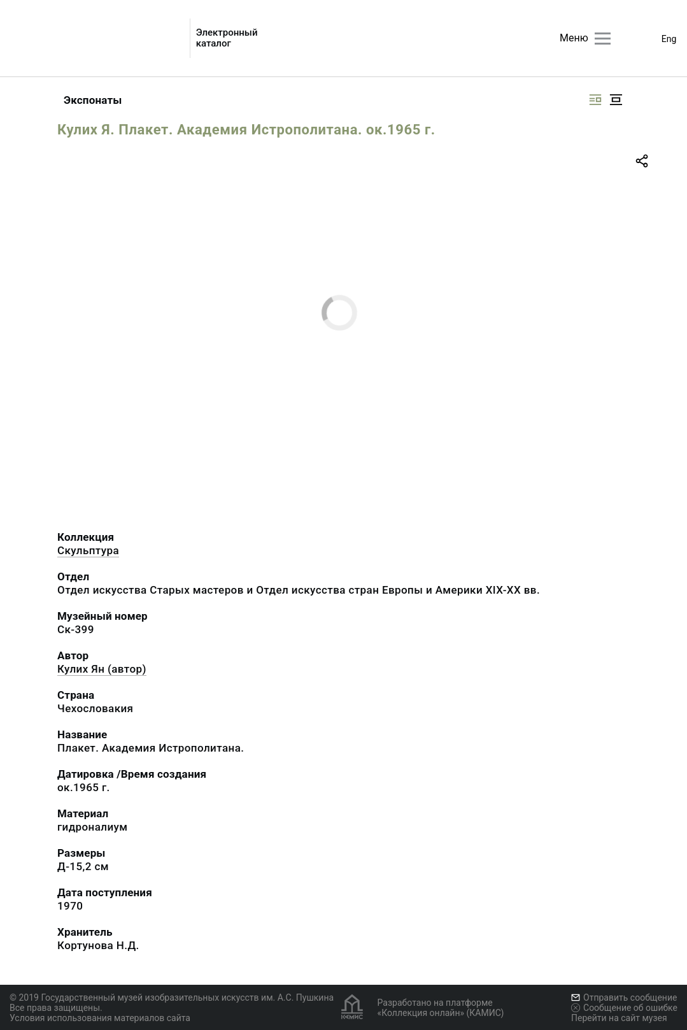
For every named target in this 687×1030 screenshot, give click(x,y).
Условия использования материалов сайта (100, 1018)
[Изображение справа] (595, 99)
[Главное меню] (602, 38)
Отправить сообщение (624, 997)
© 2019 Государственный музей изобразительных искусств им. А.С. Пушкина (172, 997)
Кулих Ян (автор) (101, 668)
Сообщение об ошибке (624, 1008)
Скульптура (88, 550)
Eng (669, 39)
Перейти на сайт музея (619, 1018)
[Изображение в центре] (616, 99)
